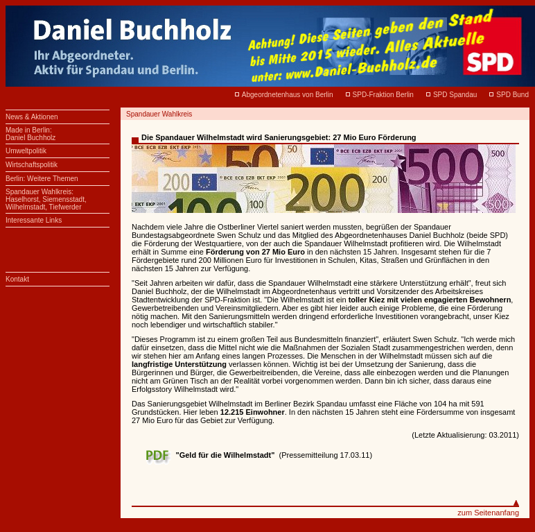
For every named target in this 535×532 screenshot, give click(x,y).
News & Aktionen (32, 117)
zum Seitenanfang (488, 512)
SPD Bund (512, 94)
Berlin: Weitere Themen (42, 178)
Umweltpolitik (26, 151)
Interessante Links (34, 220)
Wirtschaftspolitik (32, 165)
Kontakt (17, 279)
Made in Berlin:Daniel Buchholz (30, 133)
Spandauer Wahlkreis (159, 114)
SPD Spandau (455, 94)
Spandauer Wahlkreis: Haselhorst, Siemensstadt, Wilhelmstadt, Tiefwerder (46, 199)
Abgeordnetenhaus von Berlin (287, 94)
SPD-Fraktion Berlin (383, 94)
